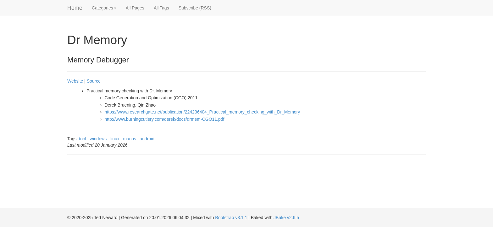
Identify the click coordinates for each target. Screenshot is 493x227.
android (147, 138)
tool (82, 138)
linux (114, 138)
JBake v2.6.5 (286, 217)
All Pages (135, 7)
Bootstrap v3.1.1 (231, 217)
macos (129, 138)
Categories (104, 7)
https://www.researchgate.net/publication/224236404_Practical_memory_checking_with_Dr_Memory (202, 111)
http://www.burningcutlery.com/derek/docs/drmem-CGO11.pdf (164, 119)
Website (75, 81)
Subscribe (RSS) (195, 7)
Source (94, 81)
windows (98, 138)
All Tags (161, 7)
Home (74, 8)
